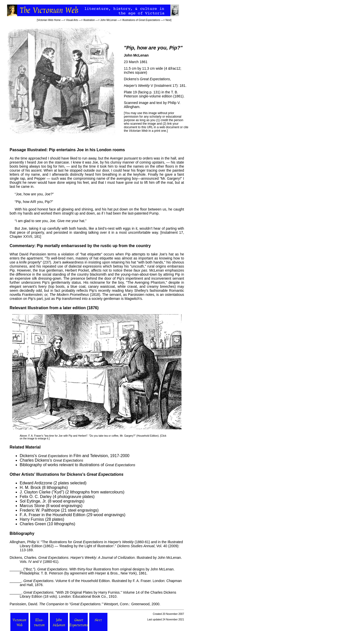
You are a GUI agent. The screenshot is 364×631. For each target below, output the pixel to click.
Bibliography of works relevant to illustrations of (77, 465)
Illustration (89, 20)
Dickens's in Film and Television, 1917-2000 (74, 456)
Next (168, 20)
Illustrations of (141, 20)
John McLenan (108, 20)
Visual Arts (72, 20)
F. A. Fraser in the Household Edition (52, 515)
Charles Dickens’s (51, 460)
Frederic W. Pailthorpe (40, 510)
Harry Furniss (32, 519)
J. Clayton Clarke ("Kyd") (42, 492)
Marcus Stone (32, 506)
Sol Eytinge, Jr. (33, 501)
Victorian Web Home (49, 20)
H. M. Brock (30, 487)
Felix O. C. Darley (36, 496)
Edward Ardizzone (36, 483)
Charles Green (33, 524)
